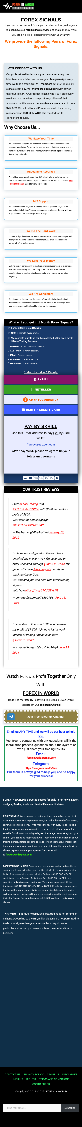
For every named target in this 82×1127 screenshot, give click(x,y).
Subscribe (69, 1107)
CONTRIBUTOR (41, 1084)
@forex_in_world (54, 564)
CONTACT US (12, 1074)
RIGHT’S (31, 1079)
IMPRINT (18, 1079)
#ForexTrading (28, 504)
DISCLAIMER (69, 1074)
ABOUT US (53, 1074)
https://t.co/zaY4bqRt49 (28, 525)
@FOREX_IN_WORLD (25, 509)
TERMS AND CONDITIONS (54, 1079)
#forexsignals (42, 569)
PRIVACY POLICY (34, 1074)
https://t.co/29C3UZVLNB (41, 590)
